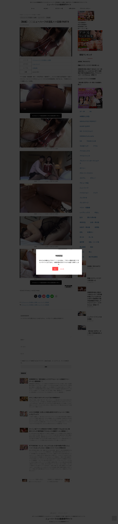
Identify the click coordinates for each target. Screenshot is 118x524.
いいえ (62, 269)
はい (55, 269)
